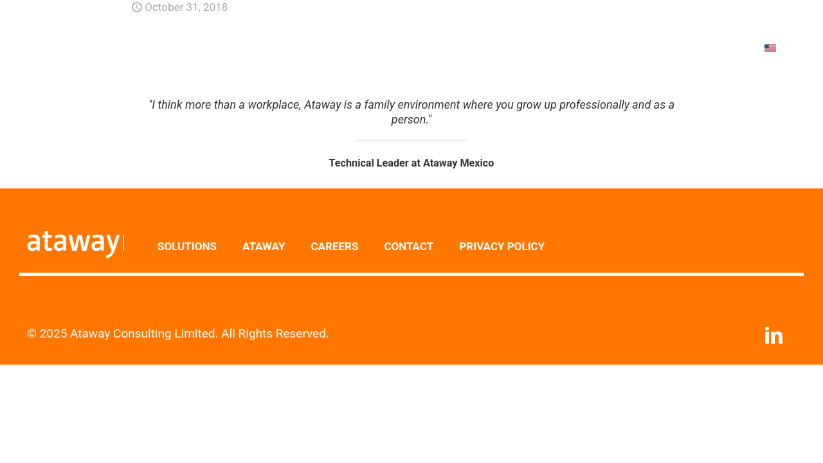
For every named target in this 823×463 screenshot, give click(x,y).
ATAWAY (263, 246)
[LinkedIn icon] (773, 339)
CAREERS (334, 246)
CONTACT (408, 246)
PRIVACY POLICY (502, 246)
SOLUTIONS (187, 246)
